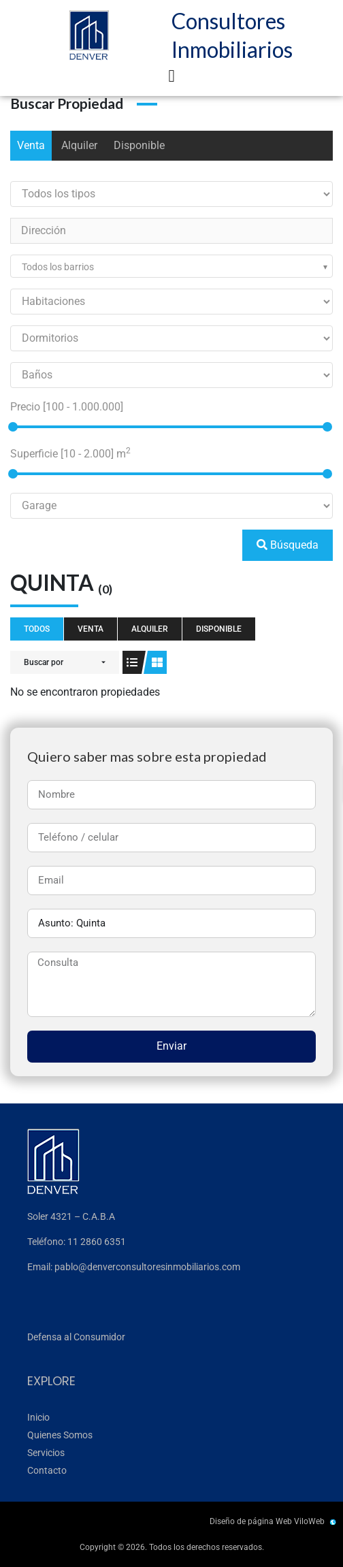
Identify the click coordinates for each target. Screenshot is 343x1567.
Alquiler (79, 145)
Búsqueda (287, 544)
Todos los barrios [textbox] (58, 266)
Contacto (47, 1470)
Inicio (38, 1417)
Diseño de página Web (251, 1521)
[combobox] (171, 266)
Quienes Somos (60, 1434)
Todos (37, 629)
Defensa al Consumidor (76, 1336)
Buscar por (43, 662)
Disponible (139, 145)
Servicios (46, 1452)
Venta (31, 145)
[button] (171, 76)
